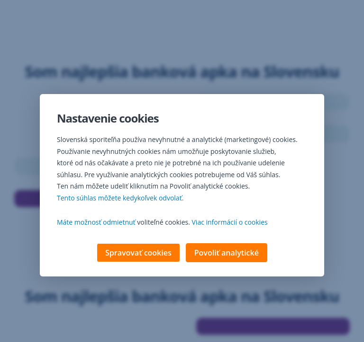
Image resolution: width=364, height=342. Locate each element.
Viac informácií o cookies (230, 223)
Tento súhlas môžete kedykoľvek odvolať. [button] (120, 198)
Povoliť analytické (226, 253)
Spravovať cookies (138, 253)
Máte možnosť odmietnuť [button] (96, 223)
